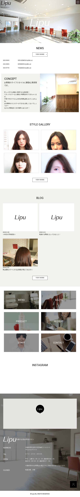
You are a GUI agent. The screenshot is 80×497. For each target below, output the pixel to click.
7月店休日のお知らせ (24, 68)
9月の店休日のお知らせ (25, 60)
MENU (21, 300)
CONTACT (58, 342)
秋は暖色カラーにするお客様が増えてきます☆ (18, 269)
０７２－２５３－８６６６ (33, 454)
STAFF (21, 342)
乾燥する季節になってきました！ (50, 234)
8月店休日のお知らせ (24, 64)
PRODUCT (21, 321)
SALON (58, 300)
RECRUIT (58, 321)
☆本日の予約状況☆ (9, 234)
